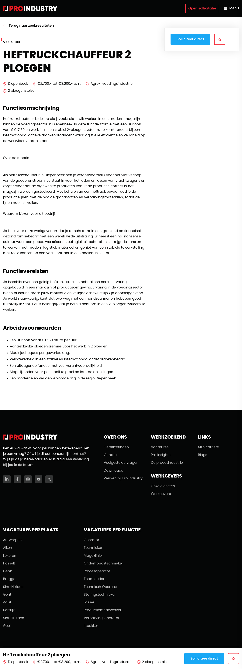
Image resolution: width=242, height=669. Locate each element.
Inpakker (91, 626)
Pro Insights (160, 455)
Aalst (7, 602)
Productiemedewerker (102, 610)
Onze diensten (163, 486)
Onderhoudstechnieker (103, 563)
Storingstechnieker (100, 594)
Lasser (89, 602)
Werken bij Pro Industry (123, 478)
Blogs (202, 455)
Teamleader (94, 579)
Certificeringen (116, 447)
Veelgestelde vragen (121, 462)
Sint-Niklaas (13, 587)
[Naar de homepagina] (30, 8)
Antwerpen (12, 540)
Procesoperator (97, 571)
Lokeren (9, 555)
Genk (7, 571)
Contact (111, 455)
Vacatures (159, 447)
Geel (7, 626)
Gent (7, 594)
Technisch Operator (101, 587)
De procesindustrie (167, 462)
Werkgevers (161, 494)
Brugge (9, 579)
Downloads (113, 470)
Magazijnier (93, 555)
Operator (91, 540)
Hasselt (9, 563)
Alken (7, 548)
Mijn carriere (208, 447)
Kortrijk (9, 610)
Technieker (93, 548)
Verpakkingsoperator (101, 618)
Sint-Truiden (13, 618)
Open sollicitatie (202, 8)
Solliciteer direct (190, 39)
